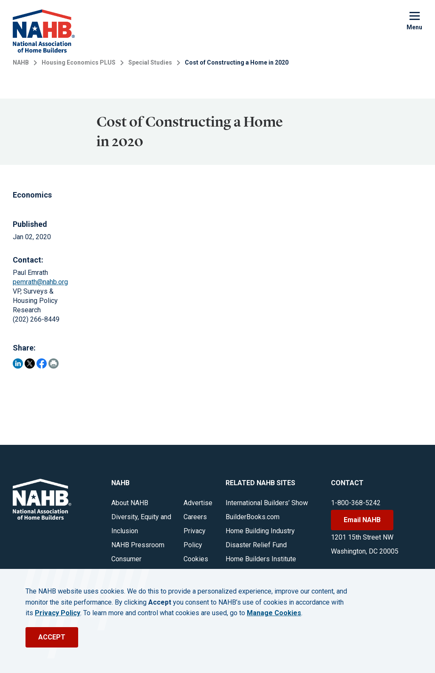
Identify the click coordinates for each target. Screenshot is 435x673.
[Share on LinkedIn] (18, 363)
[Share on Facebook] (42, 363)
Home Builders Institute (261, 559)
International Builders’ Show (267, 503)
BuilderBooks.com (253, 517)
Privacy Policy (57, 613)
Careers (195, 517)
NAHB (21, 62)
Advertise (198, 503)
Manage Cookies (274, 613)
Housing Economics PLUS (79, 62)
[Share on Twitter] (30, 363)
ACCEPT (51, 637)
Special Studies (150, 62)
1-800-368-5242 (356, 503)
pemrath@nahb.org (40, 282)
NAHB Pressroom (137, 545)
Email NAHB (362, 520)
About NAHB (129, 503)
